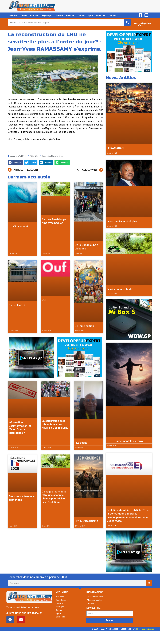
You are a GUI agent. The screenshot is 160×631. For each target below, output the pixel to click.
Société (59, 15)
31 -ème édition (84, 326)
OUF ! (45, 300)
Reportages (47, 15)
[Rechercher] (127, 22)
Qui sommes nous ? (96, 596)
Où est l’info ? (17, 305)
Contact (112, 15)
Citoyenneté (18, 226)
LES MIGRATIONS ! (86, 521)
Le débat (81, 442)
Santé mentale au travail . (126, 441)
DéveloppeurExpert (145, 629)
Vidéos (23, 15)
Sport (90, 15)
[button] (15, 162)
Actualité (34, 15)
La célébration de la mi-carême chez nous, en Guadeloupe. (55, 424)
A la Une (13, 15)
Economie (100, 15)
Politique (70, 15)
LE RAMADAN (115, 148)
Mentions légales (95, 600)
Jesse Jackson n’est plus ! (122, 221)
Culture (81, 15)
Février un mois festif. (120, 289)
